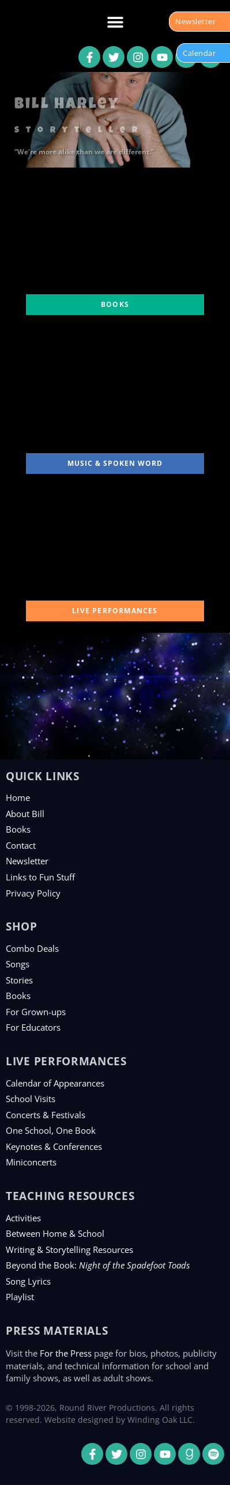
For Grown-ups (36, 1011)
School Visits (30, 1098)
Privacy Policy (33, 893)
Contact (21, 845)
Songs (17, 964)
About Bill (25, 813)
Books (18, 829)
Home (18, 797)
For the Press (66, 1353)
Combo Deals (32, 948)
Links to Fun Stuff (40, 877)
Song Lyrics (28, 1281)
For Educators (33, 1027)
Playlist (20, 1296)
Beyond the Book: (98, 1265)
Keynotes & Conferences (54, 1146)
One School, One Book (51, 1130)
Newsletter (27, 861)
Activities (23, 1218)
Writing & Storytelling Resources (69, 1249)
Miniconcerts (31, 1162)
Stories (19, 980)
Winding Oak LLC (160, 1419)
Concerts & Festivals (45, 1115)
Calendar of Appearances (55, 1083)
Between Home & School (55, 1233)
